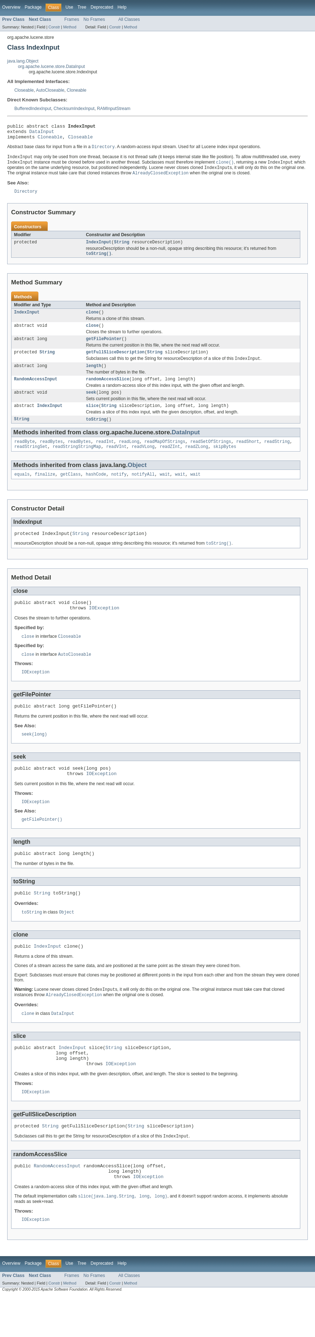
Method (69, 27)
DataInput (41, 133)
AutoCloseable (50, 90)
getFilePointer (104, 348)
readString (277, 455)
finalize (45, 490)
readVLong (143, 461)
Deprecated (102, 7)
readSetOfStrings (210, 455)
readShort (247, 455)
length (94, 376)
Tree (81, 7)
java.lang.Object (22, 61)
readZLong (196, 461)
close (92, 333)
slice (92, 418)
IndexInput (99, 248)
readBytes (51, 455)
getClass (70, 490)
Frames (71, 19)
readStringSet (30, 461)
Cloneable (76, 90)
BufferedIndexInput (32, 108)
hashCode (96, 490)
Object (137, 479)
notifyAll (143, 490)
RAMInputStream (113, 108)
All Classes (129, 19)
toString (96, 432)
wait (165, 490)
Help (121, 7)
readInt (105, 455)
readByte (24, 455)
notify (119, 490)
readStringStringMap (77, 461)
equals (22, 490)
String (122, 248)
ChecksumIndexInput (73, 108)
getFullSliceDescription (115, 362)
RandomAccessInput (35, 390)
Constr (54, 27)
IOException (104, 626)
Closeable (24, 90)
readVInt (116, 461)
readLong (129, 455)
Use (69, 7)
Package (33, 7)
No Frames (94, 19)
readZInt (170, 461)
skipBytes (224, 461)
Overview (11, 7)
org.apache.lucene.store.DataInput (51, 66)
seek (91, 404)
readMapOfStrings (165, 455)
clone (92, 319)
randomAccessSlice (108, 390)
